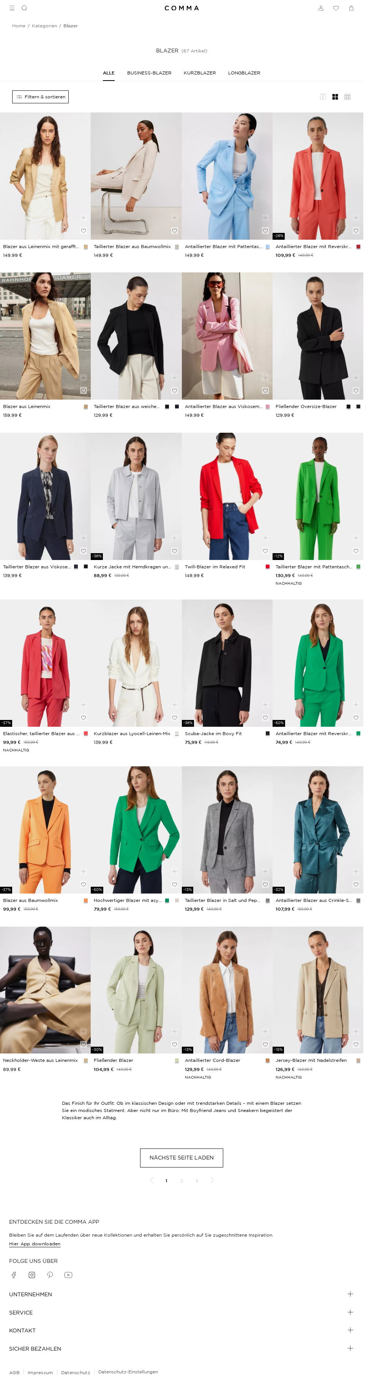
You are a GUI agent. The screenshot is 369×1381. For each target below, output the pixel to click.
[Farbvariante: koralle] (358, 246)
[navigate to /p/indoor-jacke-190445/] (318, 336)
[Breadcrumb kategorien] (44, 26)
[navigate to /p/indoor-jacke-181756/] (136, 496)
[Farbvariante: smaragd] (358, 733)
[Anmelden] (321, 8)
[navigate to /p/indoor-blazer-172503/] (318, 663)
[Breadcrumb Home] (18, 26)
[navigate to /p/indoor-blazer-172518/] (227, 176)
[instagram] (31, 1275)
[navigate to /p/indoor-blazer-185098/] (227, 990)
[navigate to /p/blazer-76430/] (136, 176)
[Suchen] (21, 8)
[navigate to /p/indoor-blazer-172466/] (136, 830)
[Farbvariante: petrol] (358, 900)
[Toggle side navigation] (12, 8)
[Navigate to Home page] (182, 8)
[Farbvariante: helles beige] (177, 900)
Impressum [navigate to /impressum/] (40, 1372)
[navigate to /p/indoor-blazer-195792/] (45, 336)
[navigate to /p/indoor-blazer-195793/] (45, 176)
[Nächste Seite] (212, 1180)
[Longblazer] (244, 73)
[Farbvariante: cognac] (268, 1060)
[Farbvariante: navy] (177, 406)
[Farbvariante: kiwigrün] (177, 1060)
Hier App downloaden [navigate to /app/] (35, 1243)
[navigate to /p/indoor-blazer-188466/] (318, 830)
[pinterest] (50, 1275)
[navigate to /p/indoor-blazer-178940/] (136, 990)
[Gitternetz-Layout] (335, 97)
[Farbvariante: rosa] (268, 406)
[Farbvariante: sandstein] (86, 246)
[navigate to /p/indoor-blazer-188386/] (318, 990)
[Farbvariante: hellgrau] (177, 566)
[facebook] (13, 1275)
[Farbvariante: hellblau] (268, 246)
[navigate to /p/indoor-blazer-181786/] (227, 830)
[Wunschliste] (336, 8)
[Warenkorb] (351, 8)
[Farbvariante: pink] (86, 733)
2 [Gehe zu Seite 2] (181, 1180)
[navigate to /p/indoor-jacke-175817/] (318, 176)
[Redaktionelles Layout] (323, 97)
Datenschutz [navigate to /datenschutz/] (75, 1372)
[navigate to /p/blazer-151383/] (45, 830)
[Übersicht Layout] (347, 97)
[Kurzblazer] (200, 73)
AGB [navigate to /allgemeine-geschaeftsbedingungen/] (14, 1372)
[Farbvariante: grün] (358, 566)
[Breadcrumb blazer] (70, 26)
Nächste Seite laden (182, 1158)
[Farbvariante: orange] (86, 900)
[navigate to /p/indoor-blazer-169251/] (318, 496)
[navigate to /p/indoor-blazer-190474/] (136, 336)
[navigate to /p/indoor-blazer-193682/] (136, 663)
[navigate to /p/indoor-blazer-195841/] (227, 336)
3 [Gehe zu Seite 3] (197, 1180)
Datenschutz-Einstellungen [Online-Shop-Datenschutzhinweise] (128, 1371)
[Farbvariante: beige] (177, 246)
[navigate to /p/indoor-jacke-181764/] (227, 663)
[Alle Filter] (40, 96)
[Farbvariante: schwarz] (167, 406)
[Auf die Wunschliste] (83, 230)
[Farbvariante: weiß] (177, 733)
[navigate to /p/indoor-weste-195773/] (45, 990)
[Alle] (109, 73)
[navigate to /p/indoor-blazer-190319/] (227, 496)
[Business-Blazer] (149, 73)
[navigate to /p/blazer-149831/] (45, 496)
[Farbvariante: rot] (268, 566)
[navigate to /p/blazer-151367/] (45, 663)
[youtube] (68, 1275)
